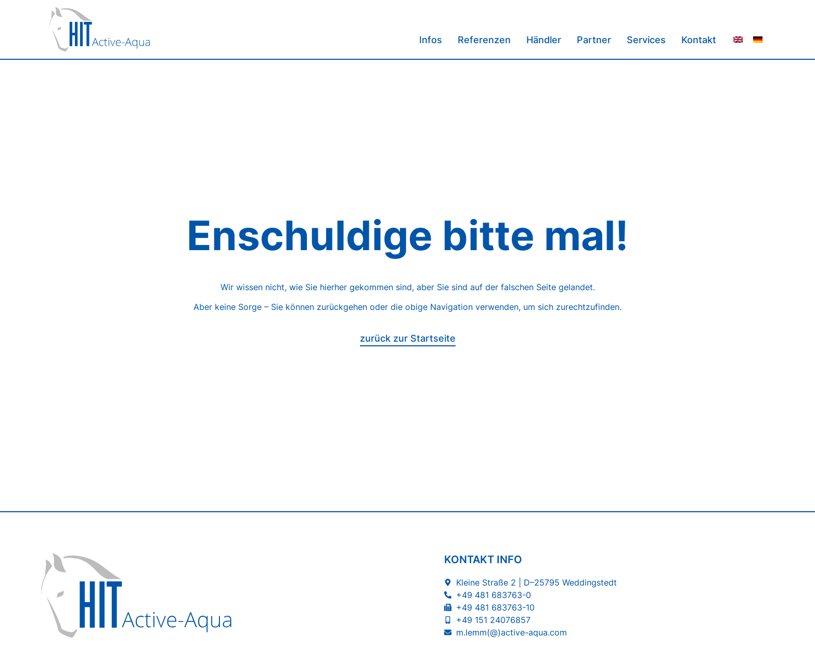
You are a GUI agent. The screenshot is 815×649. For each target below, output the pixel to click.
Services (646, 39)
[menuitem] (738, 39)
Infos (430, 39)
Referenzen (484, 39)
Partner (594, 39)
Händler (543, 39)
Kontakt (698, 39)
